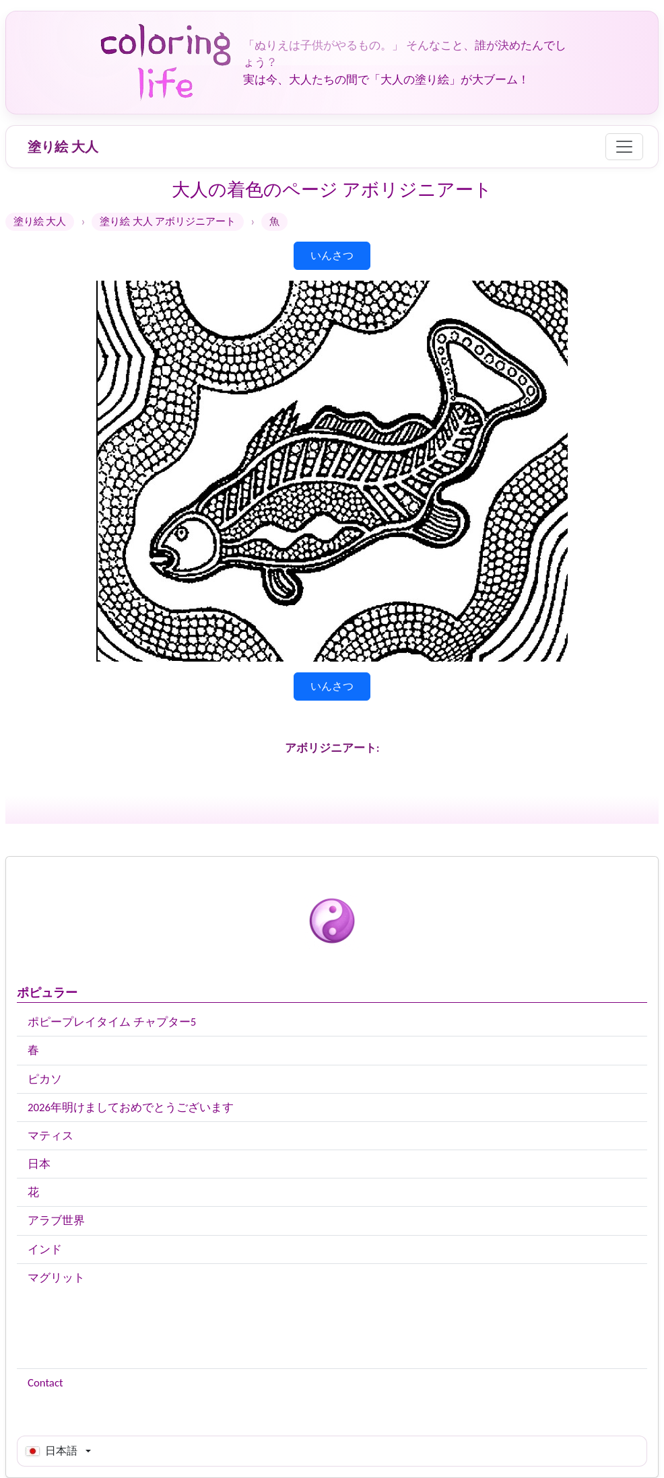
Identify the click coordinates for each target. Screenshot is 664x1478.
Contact (45, 1383)
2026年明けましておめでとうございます (131, 1107)
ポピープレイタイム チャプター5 (112, 1022)
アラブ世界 (56, 1220)
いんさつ (332, 255)
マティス (50, 1136)
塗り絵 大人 (63, 147)
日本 (39, 1164)
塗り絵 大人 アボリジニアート (168, 221)
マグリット (56, 1278)
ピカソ (45, 1079)
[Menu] (624, 146)
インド (45, 1249)
